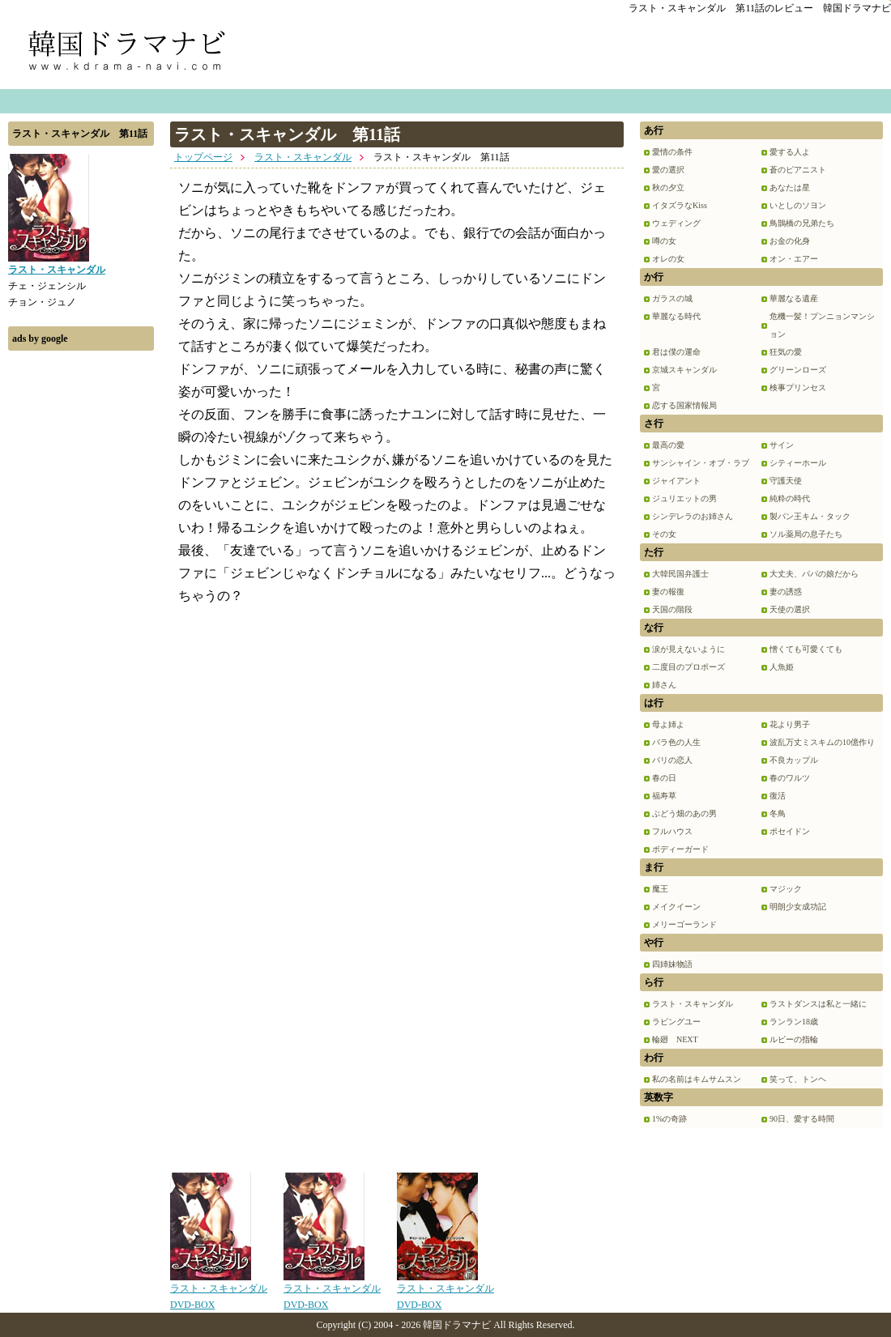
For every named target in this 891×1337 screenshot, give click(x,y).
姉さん (664, 684)
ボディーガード (680, 849)
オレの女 (668, 258)
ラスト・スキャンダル (303, 157)
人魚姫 (782, 666)
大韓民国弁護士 (680, 573)
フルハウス (672, 831)
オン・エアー (794, 258)
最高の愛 (668, 445)
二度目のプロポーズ (688, 666)
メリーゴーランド (684, 924)
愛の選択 (668, 169)
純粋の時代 (790, 498)
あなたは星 (790, 187)
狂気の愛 (786, 351)
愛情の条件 (672, 151)
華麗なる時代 (676, 316)
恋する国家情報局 (684, 405)
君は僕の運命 (676, 351)
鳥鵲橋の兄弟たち (802, 223)
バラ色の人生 (676, 742)
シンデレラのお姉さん (692, 516)
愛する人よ (790, 151)
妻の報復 (668, 591)
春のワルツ (790, 777)
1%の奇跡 (669, 1118)
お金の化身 (790, 240)
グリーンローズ (798, 369)
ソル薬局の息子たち (806, 534)
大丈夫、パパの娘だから (814, 573)
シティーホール (798, 462)
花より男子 (790, 724)
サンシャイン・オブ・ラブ (700, 462)
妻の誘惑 (786, 591)
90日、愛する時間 (802, 1118)
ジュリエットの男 (684, 498)
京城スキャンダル (684, 369)
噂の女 (664, 240)
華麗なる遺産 (794, 298)
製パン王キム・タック (810, 516)
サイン (782, 445)
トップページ (203, 157)
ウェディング (676, 223)
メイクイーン (676, 906)
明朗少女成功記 (798, 906)
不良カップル (794, 760)
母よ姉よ (668, 724)
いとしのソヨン (798, 205)
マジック (786, 888)
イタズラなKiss (679, 205)
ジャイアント (676, 480)
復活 (778, 795)
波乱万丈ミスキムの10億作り (822, 742)
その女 (664, 534)
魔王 (660, 888)
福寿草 (664, 795)
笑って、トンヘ (798, 1079)
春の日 (664, 777)
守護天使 (786, 480)
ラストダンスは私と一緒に (818, 1003)
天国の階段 (672, 609)
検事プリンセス (798, 387)
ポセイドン (790, 831)
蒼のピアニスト (798, 169)
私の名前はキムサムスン (696, 1079)
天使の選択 (790, 609)
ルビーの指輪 (794, 1039)
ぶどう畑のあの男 (684, 813)
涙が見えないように (688, 649)
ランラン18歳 (794, 1021)
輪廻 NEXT (675, 1039)
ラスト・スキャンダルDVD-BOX (218, 1290)
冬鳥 (778, 813)
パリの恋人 (672, 760)
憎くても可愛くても (806, 649)
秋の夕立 (668, 187)
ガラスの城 (672, 298)
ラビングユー (676, 1021)
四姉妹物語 (672, 964)
